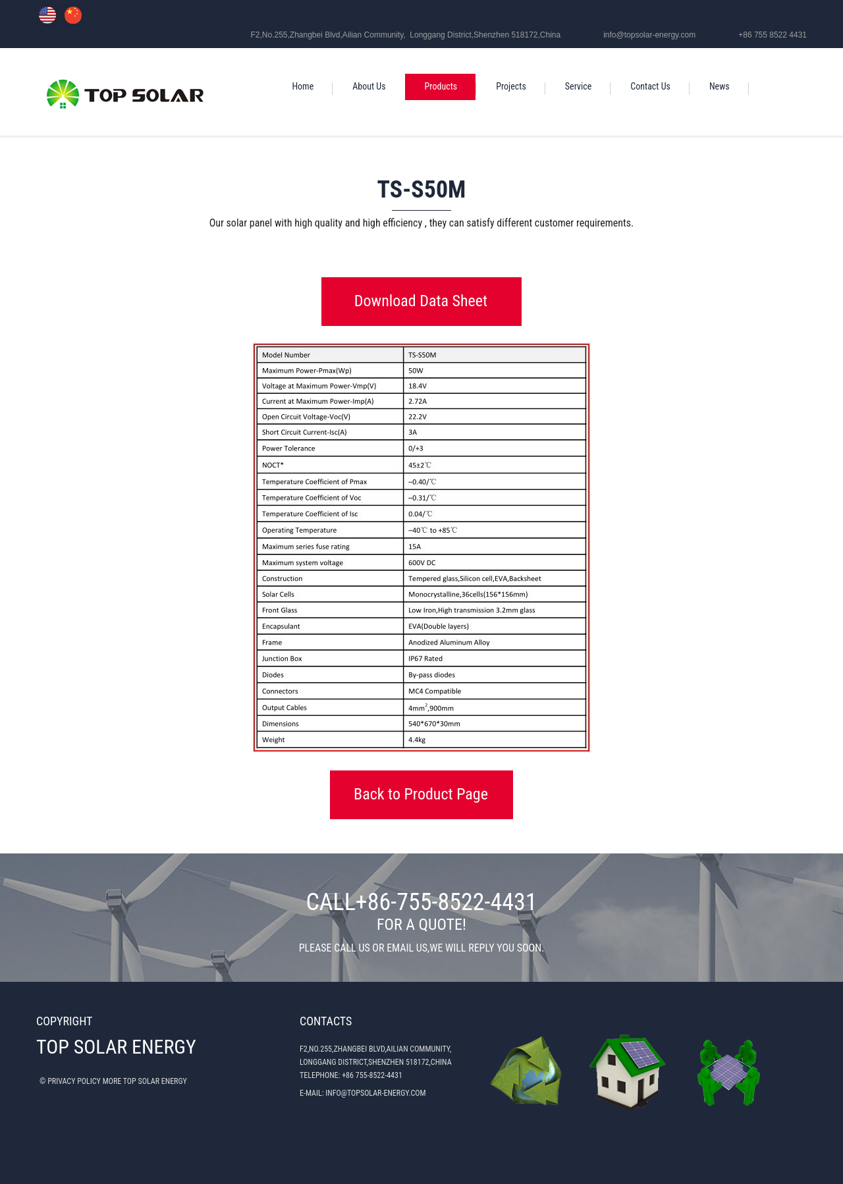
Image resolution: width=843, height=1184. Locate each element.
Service (578, 86)
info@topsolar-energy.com (649, 35)
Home (302, 86)
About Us (368, 86)
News (719, 86)
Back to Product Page (421, 794)
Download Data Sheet (420, 301)
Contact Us (650, 86)
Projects (511, 86)
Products (441, 86)
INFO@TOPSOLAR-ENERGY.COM (375, 1093)
